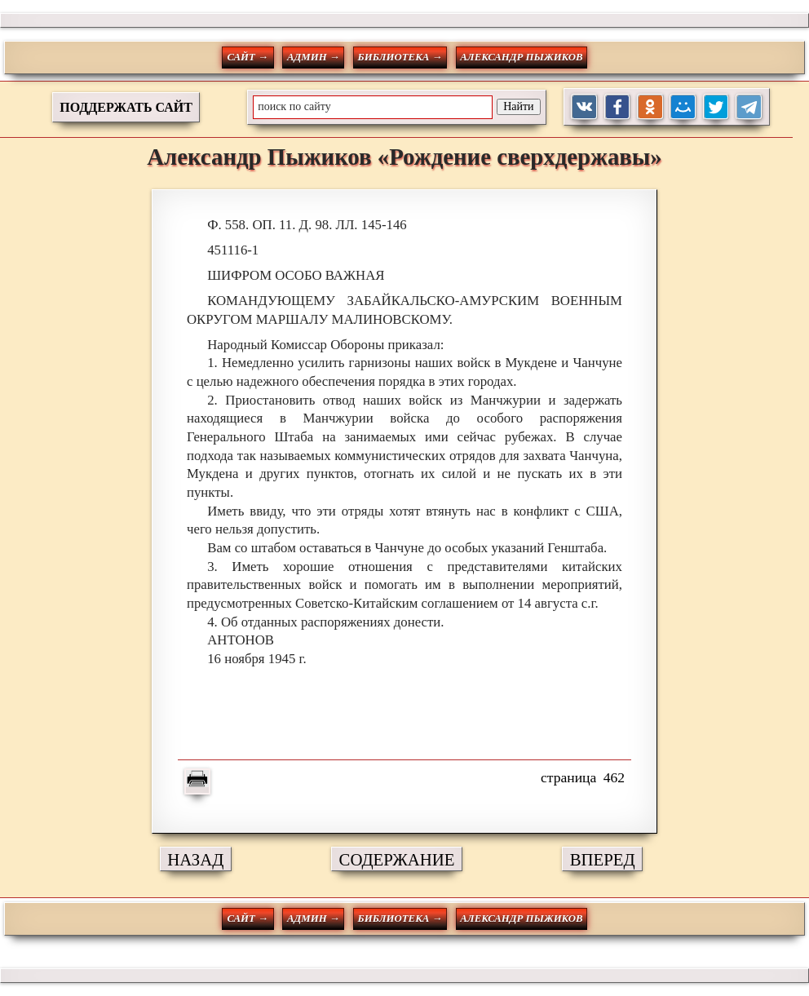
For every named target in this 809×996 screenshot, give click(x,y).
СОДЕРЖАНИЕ (397, 859)
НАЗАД (195, 859)
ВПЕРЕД (602, 859)
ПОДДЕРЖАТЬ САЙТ (126, 107)
